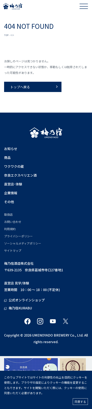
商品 (7, 157)
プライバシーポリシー (18, 236)
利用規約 (10, 229)
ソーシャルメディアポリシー (22, 243)
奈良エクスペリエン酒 (20, 175)
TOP (6, 35)
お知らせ (10, 148)
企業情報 (10, 193)
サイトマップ (12, 250)
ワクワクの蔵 (14, 166)
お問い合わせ (12, 222)
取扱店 (8, 214)
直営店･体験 (13, 184)
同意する (80, 402)
